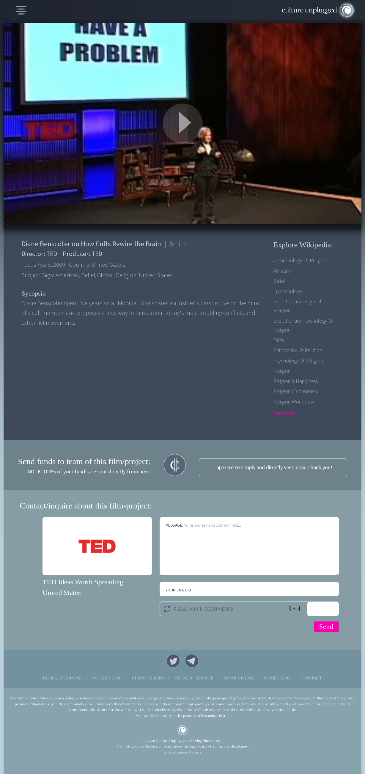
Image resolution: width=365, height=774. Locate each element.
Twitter (173, 661)
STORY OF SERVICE (193, 678)
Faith (278, 340)
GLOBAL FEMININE (62, 678)
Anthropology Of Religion (300, 260)
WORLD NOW (277, 678)
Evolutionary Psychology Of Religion (303, 325)
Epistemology (287, 291)
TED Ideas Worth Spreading (83, 582)
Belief (279, 281)
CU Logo (182, 730)
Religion (282, 371)
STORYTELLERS (148, 678)
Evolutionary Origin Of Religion (297, 306)
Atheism (281, 271)
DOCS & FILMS (107, 678)
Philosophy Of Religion (297, 350)
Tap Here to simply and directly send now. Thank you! (272, 467)
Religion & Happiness (295, 381)
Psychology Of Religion (298, 361)
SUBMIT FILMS (238, 678)
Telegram (192, 661)
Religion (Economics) (295, 391)
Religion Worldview (293, 402)
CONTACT (312, 678)
